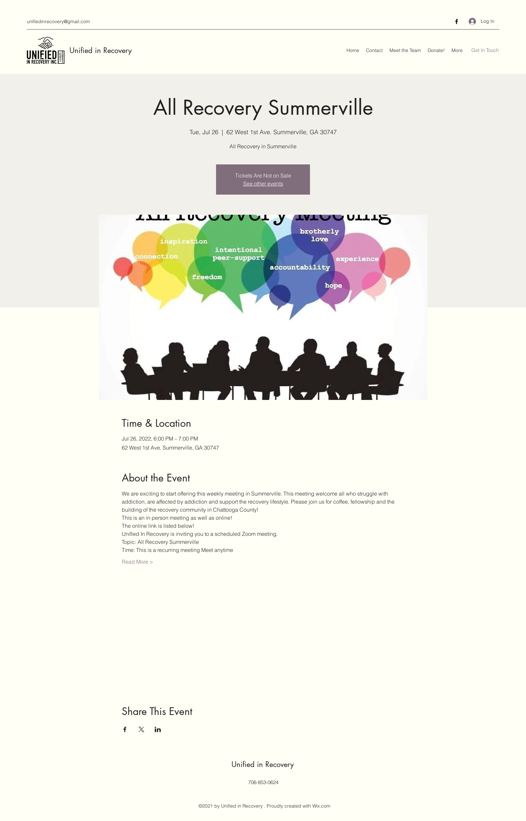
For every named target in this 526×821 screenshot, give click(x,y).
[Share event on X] (141, 729)
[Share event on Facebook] (125, 729)
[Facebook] (456, 21)
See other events (263, 183)
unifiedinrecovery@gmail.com (58, 21)
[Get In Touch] (485, 50)
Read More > (137, 561)
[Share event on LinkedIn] (158, 729)
